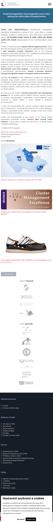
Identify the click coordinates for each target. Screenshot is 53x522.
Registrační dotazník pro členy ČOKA (15, 454)
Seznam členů (7, 463)
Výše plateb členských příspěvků (13, 460)
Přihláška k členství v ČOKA (12, 456)
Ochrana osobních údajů (11, 408)
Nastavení (20, 519)
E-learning (6, 486)
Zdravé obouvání (8, 429)
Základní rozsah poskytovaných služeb (16, 479)
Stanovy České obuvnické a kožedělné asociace (18, 458)
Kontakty (6, 433)
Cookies (5, 406)
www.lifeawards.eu (33, 122)
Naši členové (7, 426)
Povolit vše (31, 519)
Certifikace (6, 481)
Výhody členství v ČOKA (10, 451)
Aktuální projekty (8, 431)
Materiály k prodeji (9, 488)
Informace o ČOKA (9, 424)
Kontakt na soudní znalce (11, 435)
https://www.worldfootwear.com (15, 132)
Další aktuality (8, 274)
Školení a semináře (9, 483)
